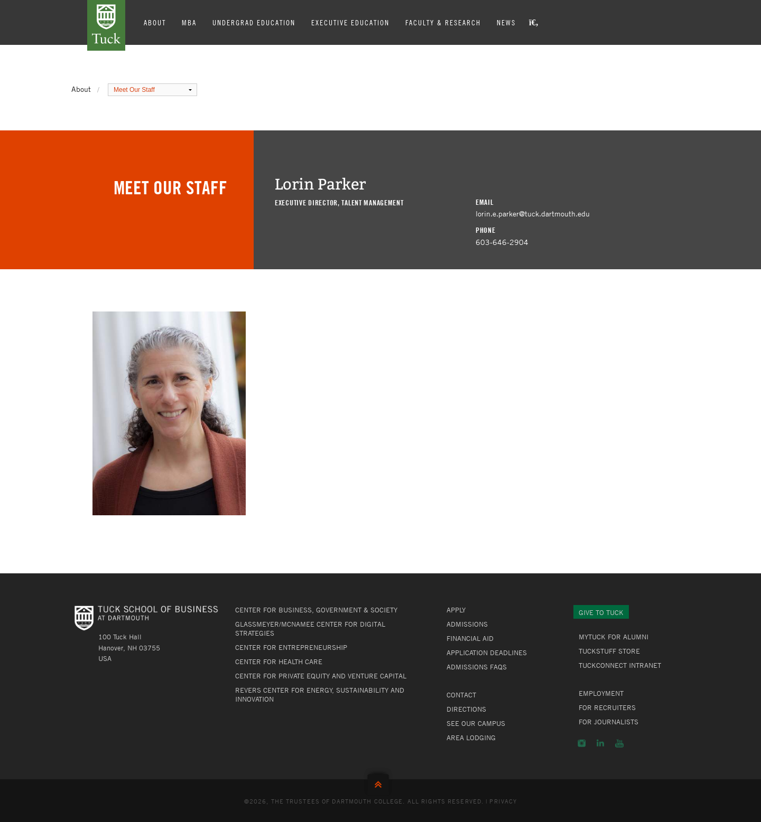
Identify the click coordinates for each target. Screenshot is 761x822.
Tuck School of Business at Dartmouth (106, 25)
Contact (461, 695)
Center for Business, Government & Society (316, 610)
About (155, 22)
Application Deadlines (487, 652)
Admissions (467, 624)
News (506, 22)
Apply (456, 610)
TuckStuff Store (609, 651)
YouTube (619, 743)
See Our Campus (476, 723)
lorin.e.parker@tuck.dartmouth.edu (533, 213)
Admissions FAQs (477, 667)
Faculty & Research (443, 22)
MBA (189, 22)
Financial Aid (470, 638)
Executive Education (350, 22)
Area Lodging (471, 737)
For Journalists (608, 721)
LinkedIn (600, 743)
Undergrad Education (253, 22)
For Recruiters (607, 707)
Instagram (582, 743)
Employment (601, 693)
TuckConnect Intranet (620, 665)
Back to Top (380, 782)
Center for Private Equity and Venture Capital (320, 676)
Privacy (503, 801)
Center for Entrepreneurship (291, 647)
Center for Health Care (278, 661)
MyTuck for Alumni (613, 636)
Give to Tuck (601, 612)
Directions (466, 709)
